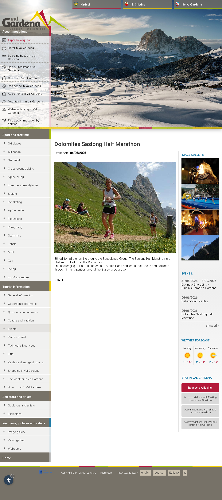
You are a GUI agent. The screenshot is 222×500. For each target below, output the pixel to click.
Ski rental (14, 431)
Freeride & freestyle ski (23, 456)
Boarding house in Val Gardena (22, 328)
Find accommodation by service (23, 393)
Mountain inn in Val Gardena (25, 372)
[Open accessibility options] (8, 480)
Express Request (19, 311)
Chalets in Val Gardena (22, 349)
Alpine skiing (16, 447)
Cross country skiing (21, 439)
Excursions (15, 489)
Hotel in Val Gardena (21, 318)
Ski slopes (14, 414)
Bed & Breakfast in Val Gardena (22, 339)
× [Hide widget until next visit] (12, 476)
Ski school (14, 422)
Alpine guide (16, 481)
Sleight (12, 464)
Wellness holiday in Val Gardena (22, 381)
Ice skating (15, 473)
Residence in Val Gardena (24, 356)
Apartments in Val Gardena (25, 364)
